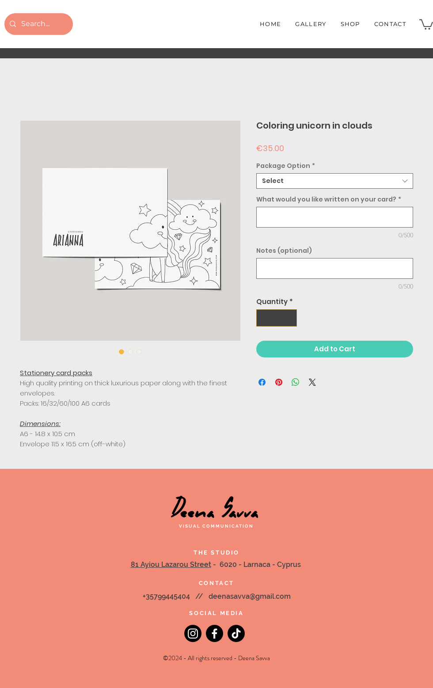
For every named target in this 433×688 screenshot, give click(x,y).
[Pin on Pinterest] (278, 382)
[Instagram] (192, 633)
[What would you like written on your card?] (335, 217)
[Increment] (290, 318)
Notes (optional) (284, 251)
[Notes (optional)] (335, 268)
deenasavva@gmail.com (250, 596)
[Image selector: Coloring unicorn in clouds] (121, 351)
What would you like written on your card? (328, 199)
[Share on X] (312, 382)
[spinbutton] (277, 318)
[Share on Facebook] (262, 382)
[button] (426, 24)
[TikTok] (236, 633)
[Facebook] (214, 633)
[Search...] (37, 24)
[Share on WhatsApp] (295, 382)
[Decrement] (264, 318)
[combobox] (334, 181)
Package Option (285, 166)
